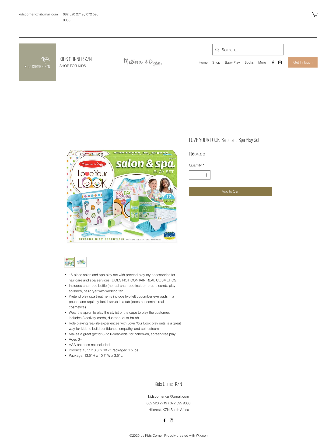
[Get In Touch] (303, 62)
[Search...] (247, 49)
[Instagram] (280, 62)
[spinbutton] (200, 175)
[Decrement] (193, 175)
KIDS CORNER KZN (76, 59)
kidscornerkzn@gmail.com (38, 14)
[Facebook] (273, 62)
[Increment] (207, 175)
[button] (315, 14)
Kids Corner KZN (168, 383)
